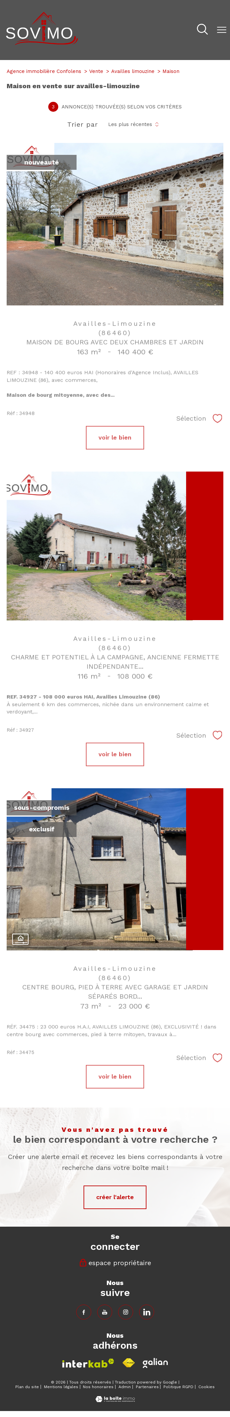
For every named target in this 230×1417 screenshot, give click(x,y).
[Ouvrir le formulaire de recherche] (202, 30)
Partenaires (147, 1387)
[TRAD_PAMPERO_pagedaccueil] (42, 42)
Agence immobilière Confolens (44, 71)
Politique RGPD (178, 1387)
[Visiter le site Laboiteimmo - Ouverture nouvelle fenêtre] (115, 1399)
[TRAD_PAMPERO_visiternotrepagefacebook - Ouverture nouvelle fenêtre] (83, 1312)
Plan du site (27, 1387)
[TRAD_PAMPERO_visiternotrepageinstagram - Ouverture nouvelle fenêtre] (125, 1312)
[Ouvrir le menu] (221, 30)
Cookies (206, 1387)
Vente (96, 71)
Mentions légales (61, 1387)
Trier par (82, 124)
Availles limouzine (132, 71)
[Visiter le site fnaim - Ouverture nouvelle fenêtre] (128, 1363)
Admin (124, 1387)
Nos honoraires (98, 1387)
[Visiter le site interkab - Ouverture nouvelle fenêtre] (88, 1363)
